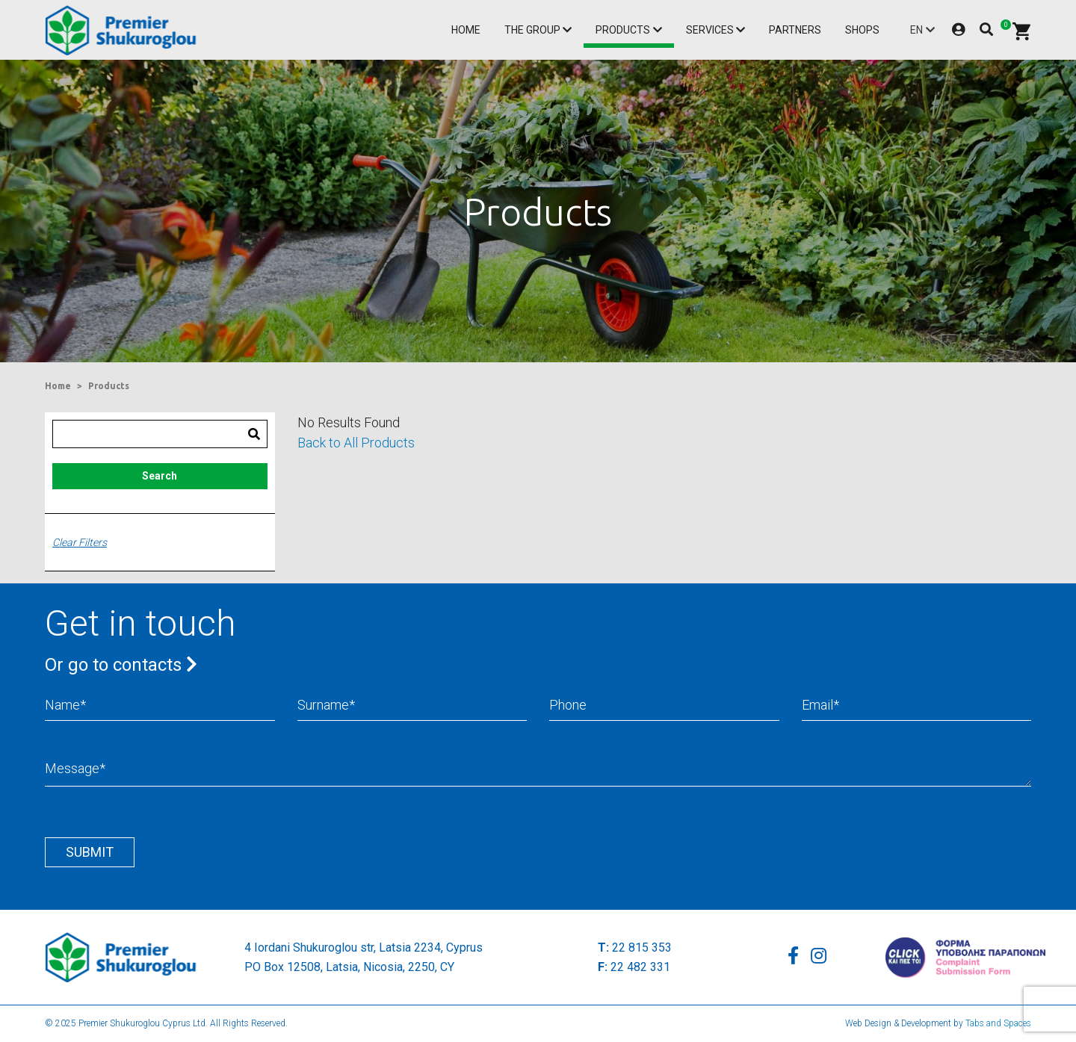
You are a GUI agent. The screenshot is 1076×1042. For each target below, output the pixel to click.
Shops (862, 30)
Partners (795, 30)
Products (623, 30)
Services (710, 30)
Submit (90, 852)
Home (465, 30)
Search (159, 476)
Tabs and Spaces (998, 1023)
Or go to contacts (121, 664)
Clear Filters (79, 542)
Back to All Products (356, 442)
